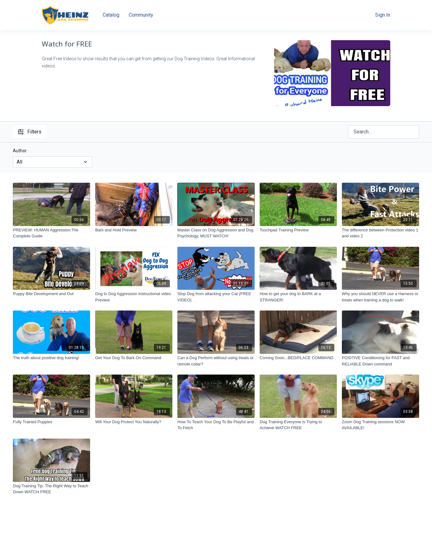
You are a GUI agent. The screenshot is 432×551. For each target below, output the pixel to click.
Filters (29, 132)
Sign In (382, 15)
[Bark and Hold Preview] (133, 230)
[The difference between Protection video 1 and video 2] (380, 233)
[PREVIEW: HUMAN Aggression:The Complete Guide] (51, 233)
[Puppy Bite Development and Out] (51, 294)
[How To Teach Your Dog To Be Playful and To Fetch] (216, 425)
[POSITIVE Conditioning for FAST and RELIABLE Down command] (380, 361)
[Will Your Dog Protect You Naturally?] (133, 422)
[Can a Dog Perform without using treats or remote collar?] (216, 361)
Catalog (111, 15)
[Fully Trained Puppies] (51, 422)
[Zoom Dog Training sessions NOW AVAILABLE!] (380, 425)
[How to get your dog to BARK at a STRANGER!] (298, 297)
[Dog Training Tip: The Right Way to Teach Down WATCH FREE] (51, 489)
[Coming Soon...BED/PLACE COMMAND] (298, 358)
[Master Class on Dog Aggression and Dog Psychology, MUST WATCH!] (216, 233)
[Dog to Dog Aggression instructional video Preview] (133, 297)
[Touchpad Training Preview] (298, 230)
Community (141, 15)
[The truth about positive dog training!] (51, 358)
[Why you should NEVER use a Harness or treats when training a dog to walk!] (380, 297)
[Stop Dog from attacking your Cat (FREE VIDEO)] (216, 297)
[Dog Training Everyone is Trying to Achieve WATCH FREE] (298, 425)
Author (20, 150)
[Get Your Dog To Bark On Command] (133, 358)
